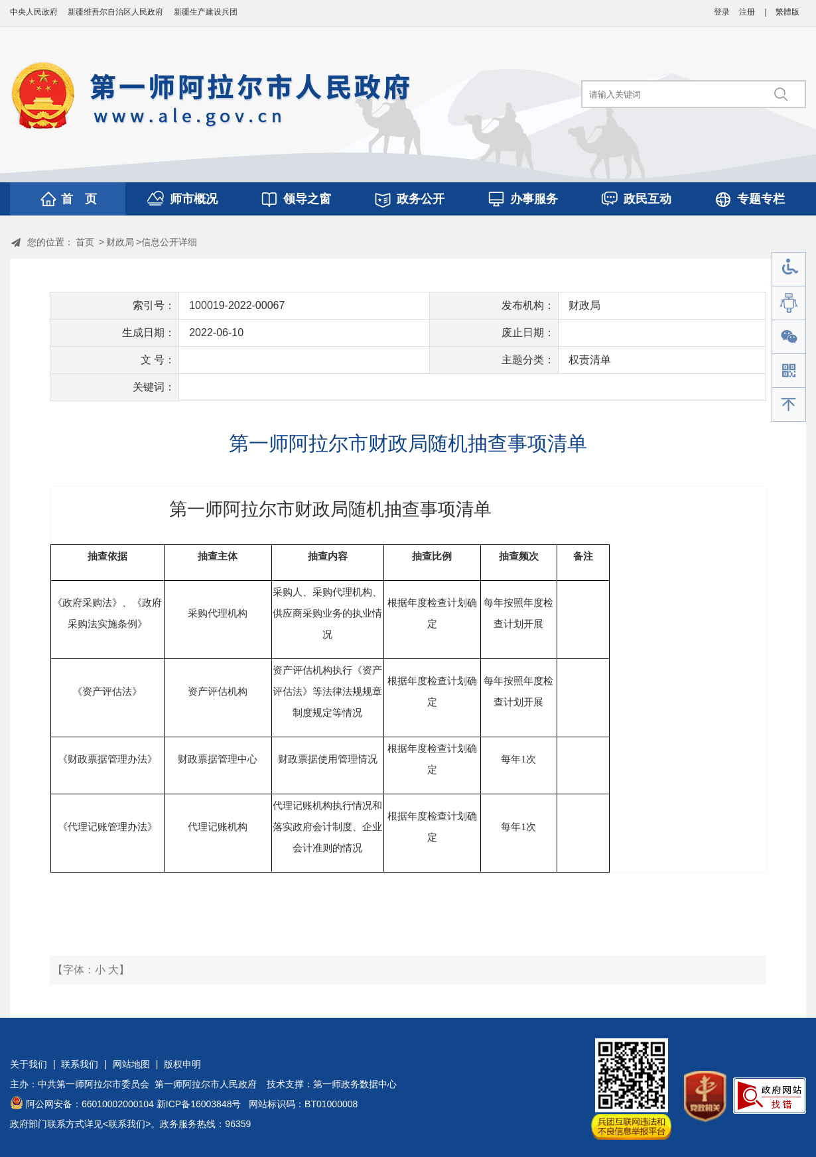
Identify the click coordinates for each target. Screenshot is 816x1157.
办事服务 (534, 199)
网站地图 (131, 1064)
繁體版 (787, 12)
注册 (747, 12)
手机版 (788, 371)
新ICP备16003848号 (199, 1104)
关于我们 (28, 1064)
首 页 (79, 199)
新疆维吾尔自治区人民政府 (115, 12)
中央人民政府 (34, 12)
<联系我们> (127, 1124)
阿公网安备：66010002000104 (90, 1104)
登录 (722, 12)
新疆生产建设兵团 (206, 12)
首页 (85, 242)
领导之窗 (307, 199)
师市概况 (194, 199)
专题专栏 (761, 199)
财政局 (120, 242)
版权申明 (182, 1064)
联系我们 (79, 1064)
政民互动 (647, 199)
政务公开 (420, 199)
